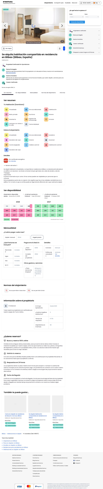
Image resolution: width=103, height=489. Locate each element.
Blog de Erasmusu (77, 458)
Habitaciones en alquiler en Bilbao (14, 449)
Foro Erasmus (36, 458)
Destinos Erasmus (16, 458)
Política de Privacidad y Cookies (60, 465)
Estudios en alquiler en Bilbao (12, 445)
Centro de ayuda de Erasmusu (60, 458)
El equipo (55, 460)
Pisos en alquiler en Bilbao (11, 443)
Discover (74, 3)
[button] (14, 87)
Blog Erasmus (36, 460)
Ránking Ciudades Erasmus (19, 465)
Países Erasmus (16, 460)
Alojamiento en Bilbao (10, 441)
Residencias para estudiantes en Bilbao (15, 447)
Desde (70, 14)
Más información (11, 73)
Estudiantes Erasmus (17, 471)
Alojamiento (48, 3)
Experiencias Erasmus (38, 463)
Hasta (86, 14)
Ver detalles (12, 161)
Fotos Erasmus (36, 476)
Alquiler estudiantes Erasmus (39, 468)
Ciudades (68, 3)
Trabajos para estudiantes (39, 471)
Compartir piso (59, 3)
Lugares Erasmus (37, 465)
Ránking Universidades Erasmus (20, 468)
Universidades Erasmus (17, 463)
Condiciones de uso (58, 463)
